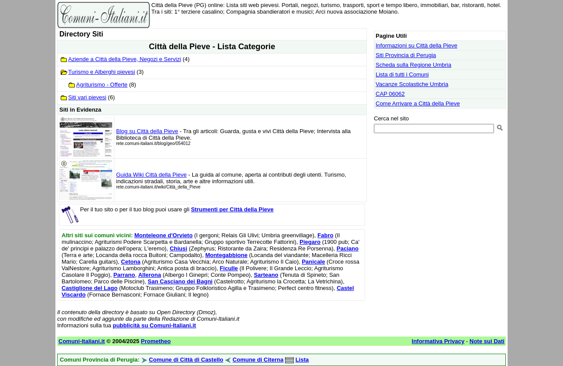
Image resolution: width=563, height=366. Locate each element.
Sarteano (266, 275)
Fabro (325, 235)
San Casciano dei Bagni (180, 281)
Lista (302, 359)
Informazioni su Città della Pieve (416, 45)
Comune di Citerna (258, 359)
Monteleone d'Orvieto (163, 235)
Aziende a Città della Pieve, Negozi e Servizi (124, 59)
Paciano (347, 248)
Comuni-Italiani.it (81, 341)
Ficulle (229, 268)
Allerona (149, 275)
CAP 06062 (390, 94)
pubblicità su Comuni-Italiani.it (154, 325)
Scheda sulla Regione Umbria (413, 65)
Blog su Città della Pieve (147, 131)
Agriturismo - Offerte (102, 84)
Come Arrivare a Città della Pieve (418, 103)
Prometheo (156, 341)
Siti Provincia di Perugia (406, 55)
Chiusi (178, 248)
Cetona (130, 261)
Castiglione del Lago (89, 288)
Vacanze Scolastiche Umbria (412, 84)
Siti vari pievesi (87, 97)
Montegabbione (226, 255)
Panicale (313, 261)
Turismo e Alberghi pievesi (101, 72)
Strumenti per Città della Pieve (232, 209)
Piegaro (310, 242)
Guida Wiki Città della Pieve (151, 174)
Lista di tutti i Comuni (402, 74)
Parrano (124, 275)
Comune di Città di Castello (186, 359)
